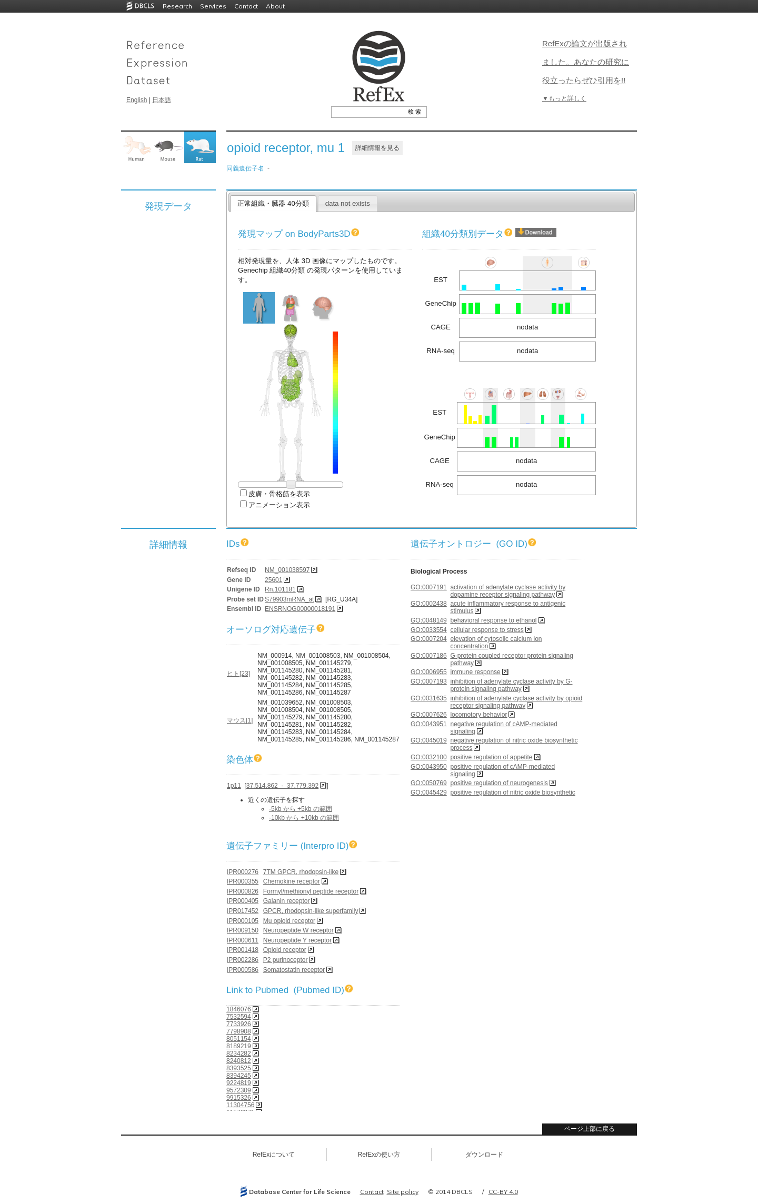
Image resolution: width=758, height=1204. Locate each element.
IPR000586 (242, 970)
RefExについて (274, 1154)
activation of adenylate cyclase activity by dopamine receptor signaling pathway (507, 591)
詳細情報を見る (377, 148)
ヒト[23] (238, 673)
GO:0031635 (429, 698)
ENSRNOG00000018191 (300, 609)
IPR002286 (242, 960)
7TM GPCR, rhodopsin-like (300, 872)
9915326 (238, 1097)
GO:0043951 (429, 724)
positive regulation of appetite (491, 757)
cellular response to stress (486, 630)
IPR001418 (242, 950)
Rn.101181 (280, 589)
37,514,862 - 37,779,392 (282, 785)
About (275, 6)
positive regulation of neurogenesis (498, 783)
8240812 (238, 1061)
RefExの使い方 (379, 1154)
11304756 (240, 1105)
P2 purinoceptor (285, 960)
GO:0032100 (429, 757)
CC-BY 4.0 (503, 1192)
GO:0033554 (429, 630)
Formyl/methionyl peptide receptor (310, 891)
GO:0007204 (429, 639)
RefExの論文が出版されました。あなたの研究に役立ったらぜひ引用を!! (585, 62)
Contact (246, 6)
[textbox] (367, 111)
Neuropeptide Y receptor (297, 940)
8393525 (238, 1068)
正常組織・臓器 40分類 (272, 203)
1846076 (238, 1009)
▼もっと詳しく (564, 98)
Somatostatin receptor (294, 970)
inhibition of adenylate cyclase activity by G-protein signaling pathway (511, 685)
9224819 (238, 1083)
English (136, 100)
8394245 (238, 1075)
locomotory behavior (478, 714)
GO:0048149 (429, 620)
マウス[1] (240, 720)
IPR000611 (242, 940)
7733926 (238, 1024)
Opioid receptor (284, 950)
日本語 (161, 100)
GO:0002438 (429, 603)
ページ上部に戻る (589, 1128)
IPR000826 (242, 891)
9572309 (238, 1090)
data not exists (347, 203)
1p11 (234, 785)
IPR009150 (242, 930)
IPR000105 (242, 921)
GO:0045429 (429, 792)
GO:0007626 (429, 714)
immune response (475, 672)
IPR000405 (242, 901)
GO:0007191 (429, 587)
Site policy (402, 1192)
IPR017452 (242, 911)
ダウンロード (484, 1154)
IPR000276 (242, 872)
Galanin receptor (286, 901)
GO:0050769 (429, 783)
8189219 (238, 1046)
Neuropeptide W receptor (298, 930)
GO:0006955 (429, 672)
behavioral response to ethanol (493, 620)
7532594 (238, 1016)
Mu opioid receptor (289, 921)
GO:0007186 (429, 655)
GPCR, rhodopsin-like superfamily (310, 911)
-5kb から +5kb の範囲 (300, 808)
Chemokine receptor (291, 881)
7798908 (238, 1031)
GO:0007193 (429, 681)
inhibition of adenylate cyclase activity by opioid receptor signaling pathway (516, 702)
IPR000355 (242, 881)
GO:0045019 (429, 740)
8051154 (238, 1038)
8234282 (238, 1053)
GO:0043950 (429, 766)
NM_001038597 (287, 570)
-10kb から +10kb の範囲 (304, 817)
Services (213, 6)
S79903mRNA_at (289, 599)
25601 (273, 580)
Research (177, 6)
